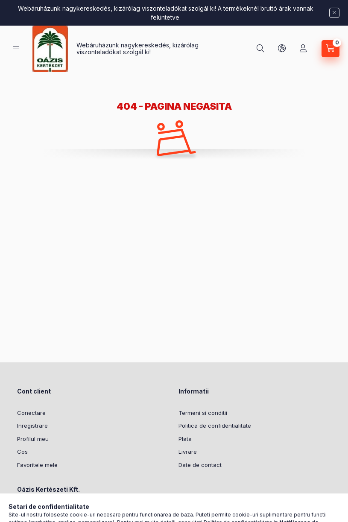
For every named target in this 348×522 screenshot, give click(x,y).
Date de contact (200, 464)
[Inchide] (334, 13)
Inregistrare (32, 425)
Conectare (31, 412)
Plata (185, 438)
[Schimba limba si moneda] (281, 48)
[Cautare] (260, 48)
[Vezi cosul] (330, 48)
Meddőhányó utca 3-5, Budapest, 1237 (79, 510)
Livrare (187, 451)
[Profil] (303, 48)
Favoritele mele (37, 464)
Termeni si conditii (202, 412)
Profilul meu (33, 438)
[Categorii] (16, 49)
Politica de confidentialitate (214, 425)
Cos (22, 451)
